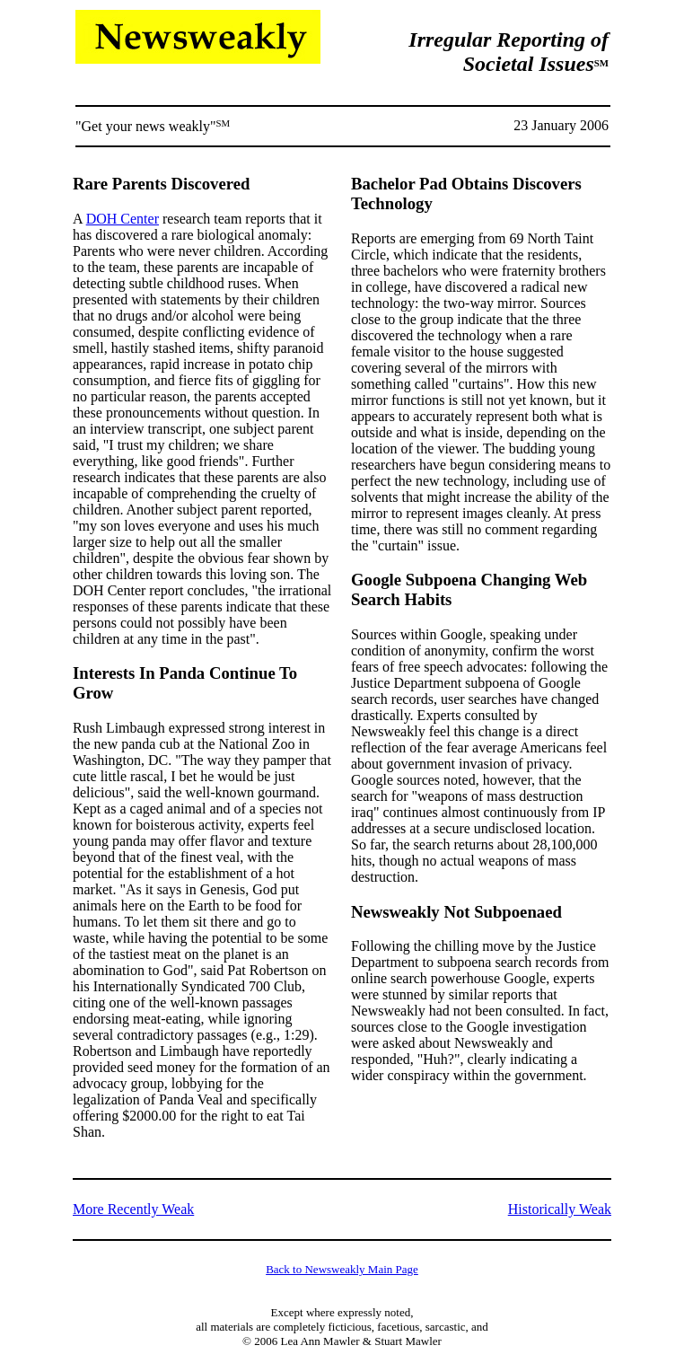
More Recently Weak (133, 1209)
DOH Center (122, 218)
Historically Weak (559, 1209)
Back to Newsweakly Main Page (342, 1269)
